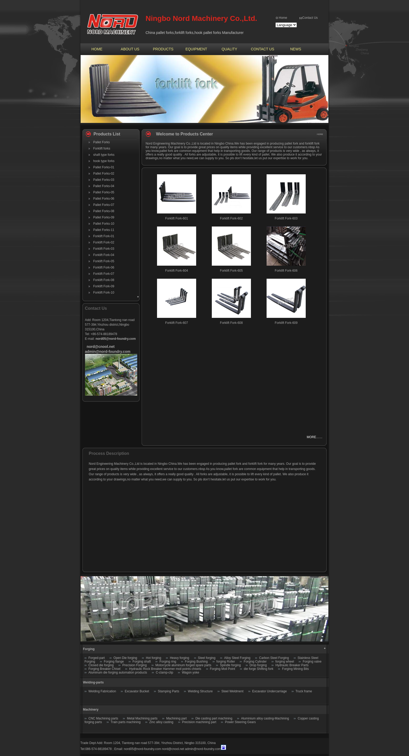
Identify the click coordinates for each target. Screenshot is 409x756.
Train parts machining (126, 722)
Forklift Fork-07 (103, 274)
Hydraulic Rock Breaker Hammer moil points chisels (165, 669)
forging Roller (225, 661)
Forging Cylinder (255, 661)
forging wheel (284, 661)
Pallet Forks (101, 142)
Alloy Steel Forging (237, 658)
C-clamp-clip (164, 672)
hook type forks (103, 161)
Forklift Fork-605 (231, 270)
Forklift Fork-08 (103, 280)
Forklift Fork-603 (286, 218)
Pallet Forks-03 (103, 180)
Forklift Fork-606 (286, 270)
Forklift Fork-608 (231, 323)
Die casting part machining (213, 718)
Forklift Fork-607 (176, 323)
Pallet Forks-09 (103, 217)
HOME (97, 49)
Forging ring (167, 661)
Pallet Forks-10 (103, 223)
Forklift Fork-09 (103, 286)
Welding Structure (200, 691)
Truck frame (304, 691)
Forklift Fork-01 (103, 236)
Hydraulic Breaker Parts (292, 665)
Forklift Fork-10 (103, 292)
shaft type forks (103, 155)
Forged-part (96, 658)
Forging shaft (142, 661)
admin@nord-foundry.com (203, 749)
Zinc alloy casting (161, 722)
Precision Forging (134, 665)
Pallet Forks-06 (103, 198)
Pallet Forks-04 (103, 186)
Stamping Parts (168, 691)
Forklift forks (101, 148)
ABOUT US (130, 49)
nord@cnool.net (173, 749)
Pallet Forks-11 (103, 230)
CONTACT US (262, 49)
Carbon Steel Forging (274, 658)
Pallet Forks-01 (103, 167)
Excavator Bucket (137, 691)
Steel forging (206, 658)
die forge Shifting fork (258, 669)
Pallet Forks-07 (103, 205)
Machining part (176, 718)
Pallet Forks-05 (103, 192)
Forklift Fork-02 (103, 242)
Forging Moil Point (222, 669)
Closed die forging (101, 665)
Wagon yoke (190, 672)
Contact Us (310, 18)
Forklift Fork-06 (103, 267)
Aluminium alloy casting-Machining (265, 718)
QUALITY (229, 49)
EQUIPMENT (196, 49)
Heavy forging (179, 658)
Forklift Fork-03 (103, 249)
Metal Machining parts (142, 718)
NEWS (295, 49)
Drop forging (258, 665)
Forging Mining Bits (295, 669)
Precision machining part (199, 722)
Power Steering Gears (240, 722)
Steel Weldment (232, 691)
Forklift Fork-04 (103, 255)
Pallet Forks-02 (103, 173)
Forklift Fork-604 (176, 270)
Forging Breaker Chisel (104, 669)
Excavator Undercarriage (269, 691)
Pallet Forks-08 (103, 211)
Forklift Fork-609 (286, 323)
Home (283, 18)
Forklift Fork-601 (176, 218)
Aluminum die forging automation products (117, 672)
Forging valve (312, 661)
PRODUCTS (163, 49)
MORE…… (314, 437)
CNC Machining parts (103, 718)
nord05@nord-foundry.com (142, 749)
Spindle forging (230, 665)
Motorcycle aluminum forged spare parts (183, 665)
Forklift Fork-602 (231, 218)
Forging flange (114, 661)
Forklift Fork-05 (103, 261)
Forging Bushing (196, 661)
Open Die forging (125, 658)
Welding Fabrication (102, 691)
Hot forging (153, 658)
